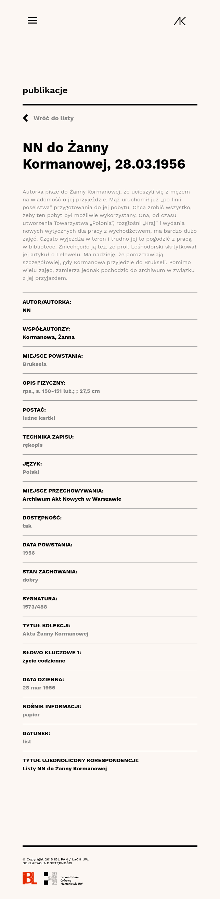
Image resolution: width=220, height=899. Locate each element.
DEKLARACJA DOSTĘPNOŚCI (47, 863)
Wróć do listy (54, 118)
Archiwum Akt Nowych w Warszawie (72, 499)
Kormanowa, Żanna (49, 337)
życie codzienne (44, 660)
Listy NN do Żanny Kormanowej (65, 768)
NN (27, 310)
